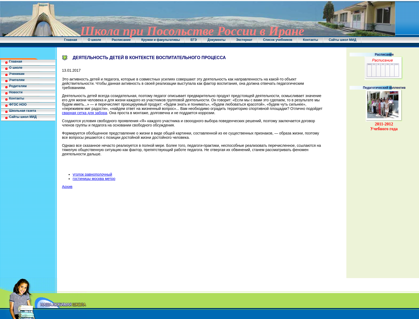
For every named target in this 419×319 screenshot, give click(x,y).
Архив (67, 187)
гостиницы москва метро (94, 178)
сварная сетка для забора (84, 113)
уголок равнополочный (92, 174)
